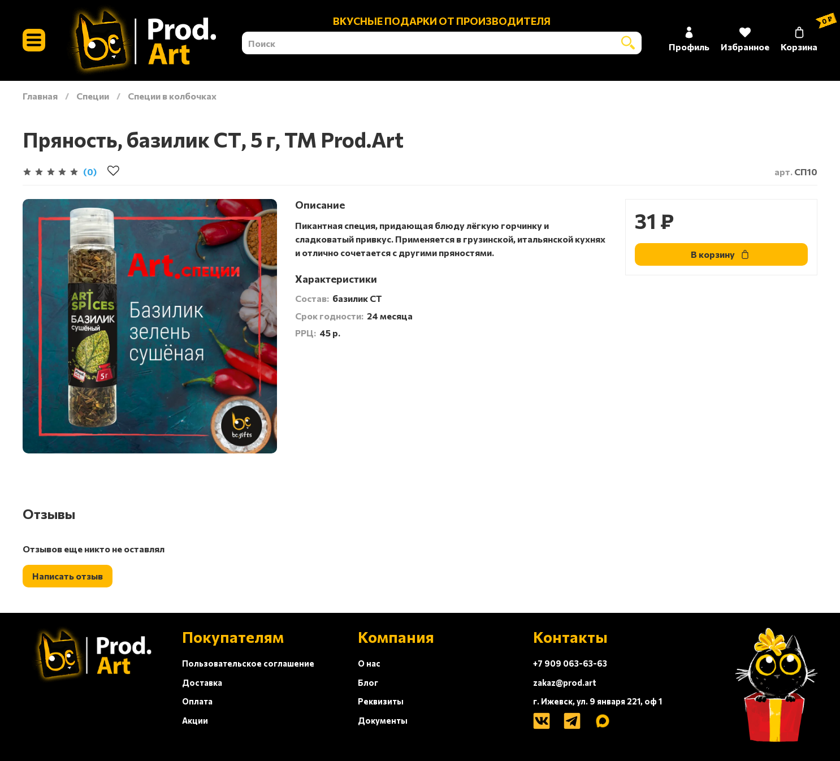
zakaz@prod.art (564, 682)
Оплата (197, 701)
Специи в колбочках (172, 95)
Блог (368, 682)
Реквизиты (381, 701)
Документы (383, 720)
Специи (92, 95)
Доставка (202, 682)
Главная (40, 95)
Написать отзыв (67, 575)
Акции (195, 720)
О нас (369, 663)
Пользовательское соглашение (248, 663)
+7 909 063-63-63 (570, 663)
